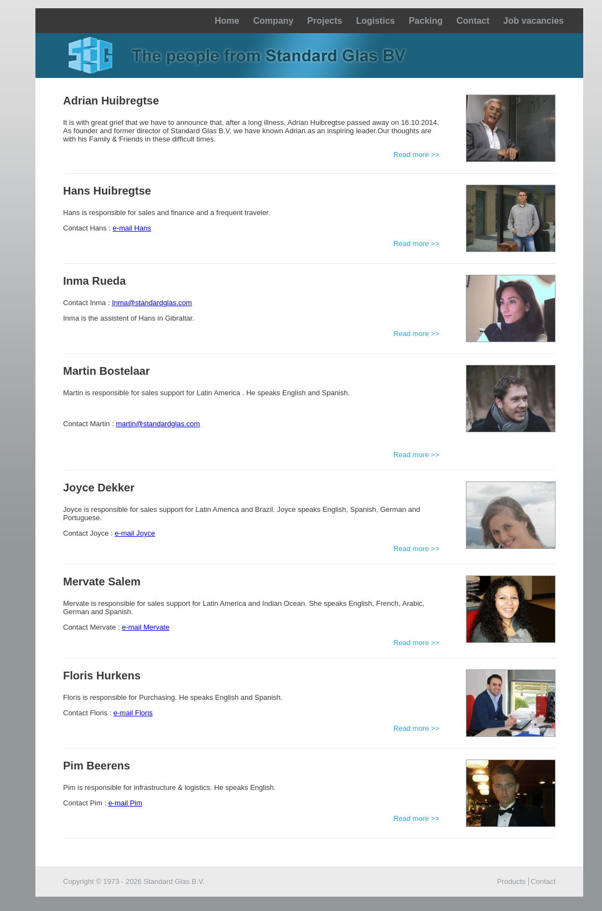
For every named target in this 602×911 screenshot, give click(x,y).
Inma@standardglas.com (152, 303)
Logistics (375, 20)
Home (227, 20)
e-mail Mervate (145, 627)
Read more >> (416, 154)
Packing (426, 20)
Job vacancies (534, 20)
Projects (324, 20)
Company (273, 20)
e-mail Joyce (135, 533)
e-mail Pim (125, 803)
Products (511, 881)
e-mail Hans (132, 228)
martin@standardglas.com (158, 424)
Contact (473, 20)
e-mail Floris (133, 713)
